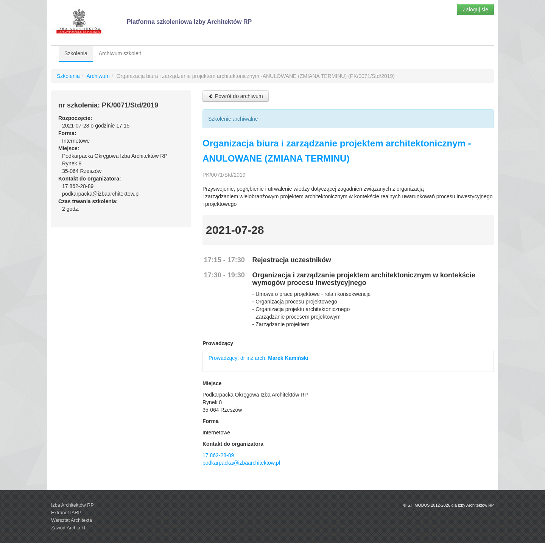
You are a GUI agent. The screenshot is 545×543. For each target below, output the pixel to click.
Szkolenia (75, 53)
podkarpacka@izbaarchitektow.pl (241, 463)
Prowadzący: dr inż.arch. (258, 358)
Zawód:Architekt (68, 528)
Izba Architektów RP (72, 505)
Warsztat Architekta (71, 520)
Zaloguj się (475, 9)
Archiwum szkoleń (120, 53)
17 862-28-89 (218, 455)
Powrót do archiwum (235, 96)
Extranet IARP (66, 512)
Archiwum (97, 76)
